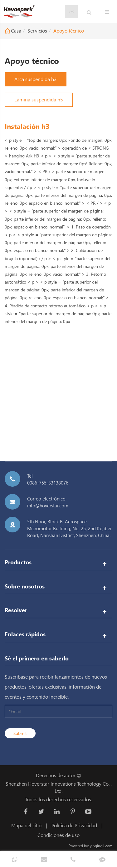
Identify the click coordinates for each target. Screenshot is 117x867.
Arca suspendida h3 (35, 79)
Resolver (16, 610)
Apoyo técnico (68, 30)
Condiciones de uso (58, 835)
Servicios (37, 30)
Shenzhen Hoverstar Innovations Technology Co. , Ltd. (59, 787)
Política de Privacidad (74, 825)
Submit (20, 733)
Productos (18, 562)
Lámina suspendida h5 (38, 99)
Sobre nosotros (25, 586)
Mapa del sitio (26, 825)
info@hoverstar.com (47, 505)
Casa (16, 30)
